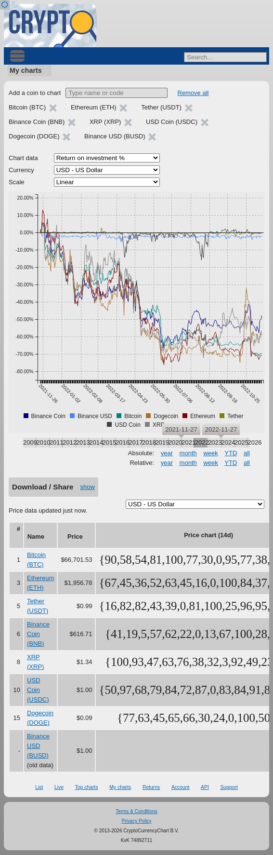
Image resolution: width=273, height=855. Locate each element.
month (188, 453)
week (210, 453)
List (39, 787)
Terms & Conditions (136, 811)
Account (180, 787)
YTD (230, 453)
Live (59, 787)
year (167, 453)
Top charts (86, 787)
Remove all (192, 92)
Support (228, 787)
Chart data (23, 158)
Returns (151, 787)
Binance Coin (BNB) (38, 634)
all (247, 453)
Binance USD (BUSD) (38, 746)
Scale (17, 182)
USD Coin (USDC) (38, 690)
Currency (21, 170)
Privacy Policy (136, 821)
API (205, 787)
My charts (26, 70)
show (87, 486)
